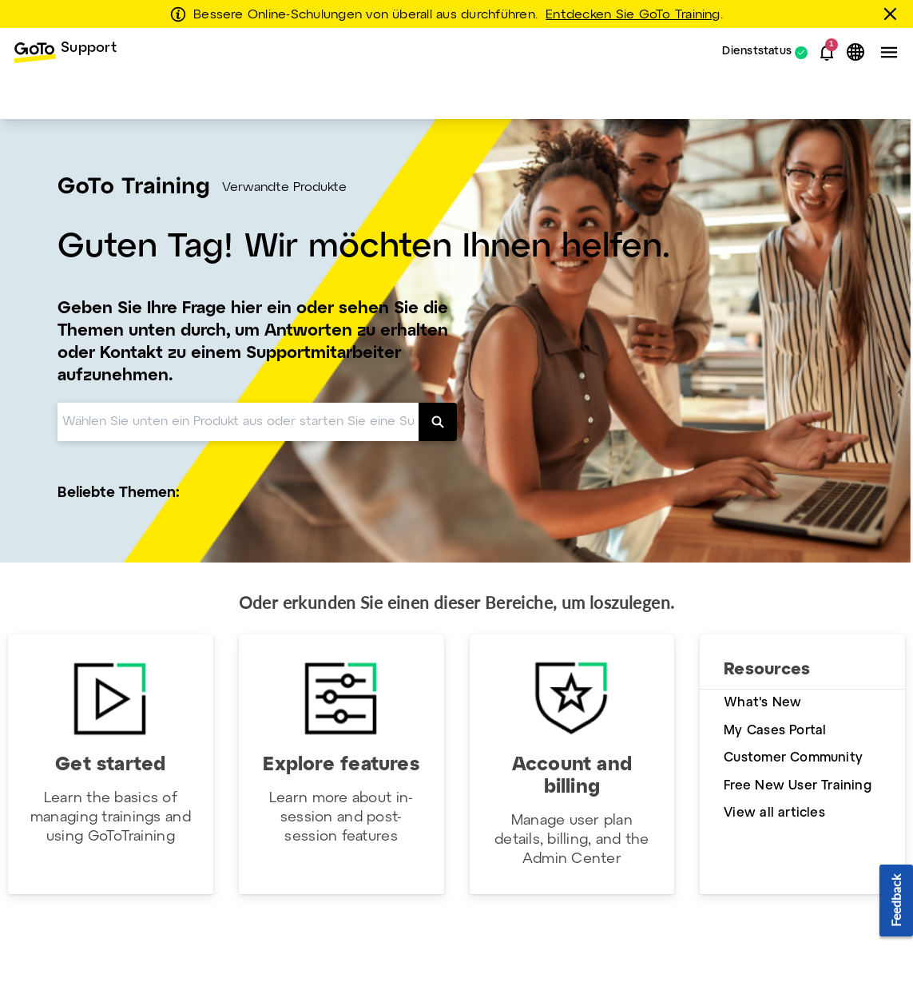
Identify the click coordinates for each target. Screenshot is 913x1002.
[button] (826, 52)
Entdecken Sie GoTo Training (633, 15)
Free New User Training (797, 786)
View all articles (774, 813)
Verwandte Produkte (284, 187)
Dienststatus (757, 52)
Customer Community (793, 758)
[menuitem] (65, 52)
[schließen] (893, 13)
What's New (762, 703)
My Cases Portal (775, 731)
